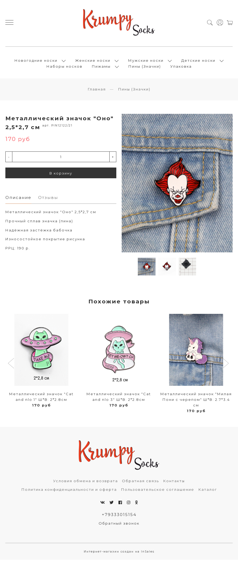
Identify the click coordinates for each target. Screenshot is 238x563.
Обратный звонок (119, 526)
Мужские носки (146, 62)
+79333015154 (119, 517)
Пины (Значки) (144, 68)
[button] (11, 367)
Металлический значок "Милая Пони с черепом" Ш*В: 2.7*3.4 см (196, 402)
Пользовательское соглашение (157, 492)
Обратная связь (140, 484)
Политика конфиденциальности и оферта (69, 492)
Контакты (174, 484)
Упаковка (181, 68)
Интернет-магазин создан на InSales (119, 555)
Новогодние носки (36, 62)
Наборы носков (64, 68)
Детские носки (198, 62)
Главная (97, 92)
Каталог (207, 492)
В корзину (60, 176)
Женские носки (92, 62)
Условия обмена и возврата (85, 484)
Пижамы (101, 68)
